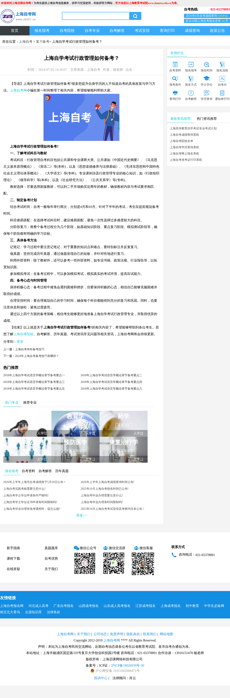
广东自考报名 (64, 606)
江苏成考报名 (145, 606)
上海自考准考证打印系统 (186, 159)
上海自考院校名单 (181, 141)
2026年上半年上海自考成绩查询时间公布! (107, 482)
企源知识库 (33, 612)
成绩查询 (192, 30)
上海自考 (25, 41)
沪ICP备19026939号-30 (127, 665)
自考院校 (67, 30)
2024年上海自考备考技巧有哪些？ (37, 356)
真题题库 (51, 548)
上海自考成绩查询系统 (184, 134)
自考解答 (117, 30)
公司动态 (100, 634)
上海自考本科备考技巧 (29, 349)
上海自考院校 (23, 334)
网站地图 (166, 634)
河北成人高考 (38, 606)
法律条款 (53, 612)
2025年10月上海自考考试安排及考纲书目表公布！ (113, 508)
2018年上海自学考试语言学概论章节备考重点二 (111, 375)
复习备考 (42, 41)
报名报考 (42, 30)
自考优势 (51, 558)
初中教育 (192, 606)
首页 (14, 30)
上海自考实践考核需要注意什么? (24, 488)
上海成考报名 (171, 606)
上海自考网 (18, 90)
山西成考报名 (89, 606)
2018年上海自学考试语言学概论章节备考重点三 (34, 382)
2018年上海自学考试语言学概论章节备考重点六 (111, 388)
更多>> (81, 515)
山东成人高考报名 (117, 606)
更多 (20, 341)
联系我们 (149, 634)
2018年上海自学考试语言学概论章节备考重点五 (34, 388)
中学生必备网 (214, 606)
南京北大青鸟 (10, 612)
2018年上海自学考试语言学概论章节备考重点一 (34, 375)
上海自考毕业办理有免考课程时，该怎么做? (31, 508)
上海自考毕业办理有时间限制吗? (102, 502)
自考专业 (92, 30)
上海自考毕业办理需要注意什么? (102, 495)
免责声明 (116, 634)
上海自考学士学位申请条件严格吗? (26, 495)
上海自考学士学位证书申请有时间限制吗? (30, 502)
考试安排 (142, 30)
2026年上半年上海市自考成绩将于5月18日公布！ (34, 482)
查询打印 (167, 30)
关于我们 (51, 569)
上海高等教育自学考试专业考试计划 (193, 128)
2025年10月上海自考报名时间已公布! (105, 488)
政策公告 (217, 30)
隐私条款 (133, 634)
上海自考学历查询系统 (184, 147)
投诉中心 (100, 678)
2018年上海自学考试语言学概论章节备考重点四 (111, 382)
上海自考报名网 (11, 606)
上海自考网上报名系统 (184, 153)
